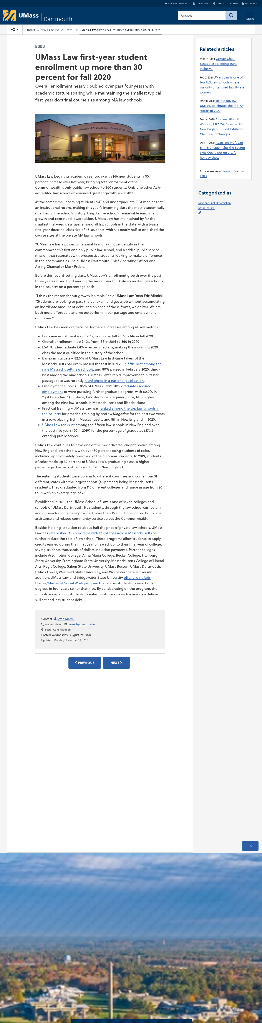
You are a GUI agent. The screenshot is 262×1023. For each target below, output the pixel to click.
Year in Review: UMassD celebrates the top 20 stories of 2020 (221, 105)
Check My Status (225, 3)
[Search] (231, 15)
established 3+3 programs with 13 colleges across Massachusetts (100, 533)
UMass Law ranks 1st (58, 424)
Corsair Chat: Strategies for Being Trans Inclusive (218, 63)
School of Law (206, 208)
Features (239, 171)
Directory (201, 3)
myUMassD (250, 3)
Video (203, 176)
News (226, 171)
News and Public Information (214, 203)
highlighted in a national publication (114, 380)
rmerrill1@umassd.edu (81, 624)
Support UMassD (177, 3)
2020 (69, 30)
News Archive (50, 30)
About (31, 30)
